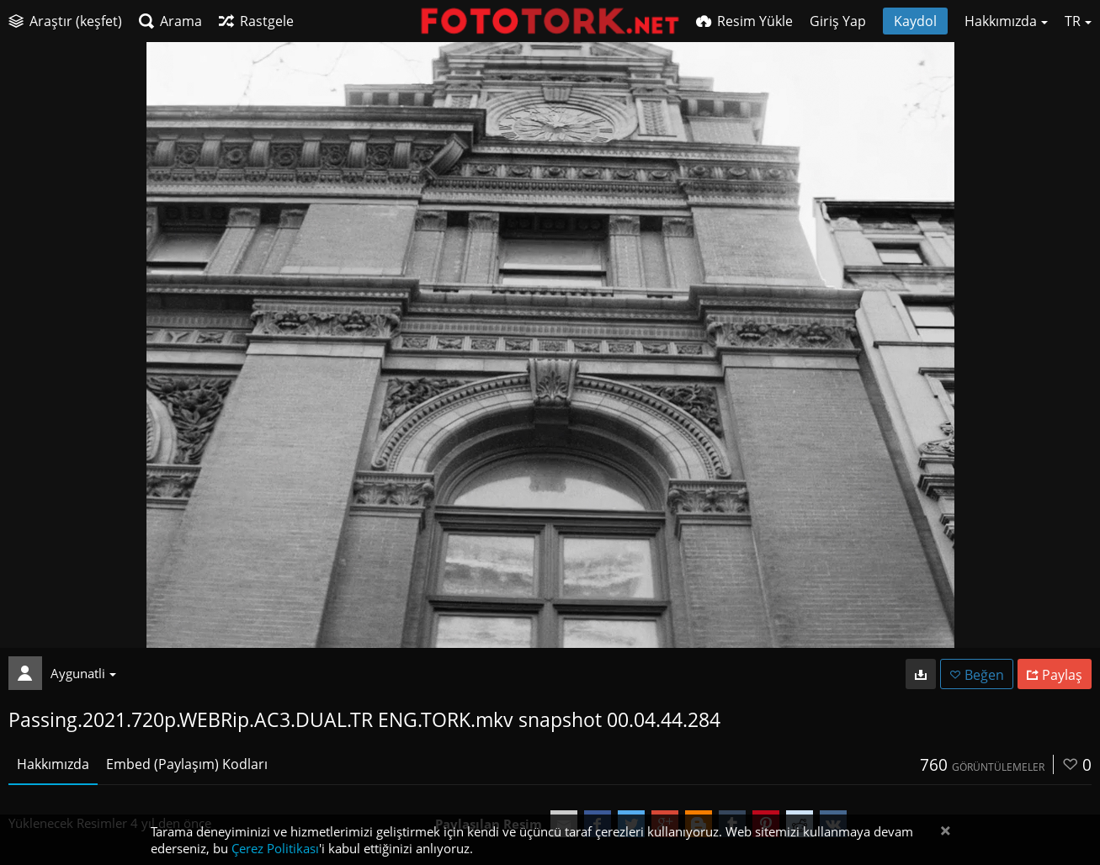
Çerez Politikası (275, 848)
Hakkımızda (53, 764)
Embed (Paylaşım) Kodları (187, 764)
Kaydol (915, 21)
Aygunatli (83, 673)
